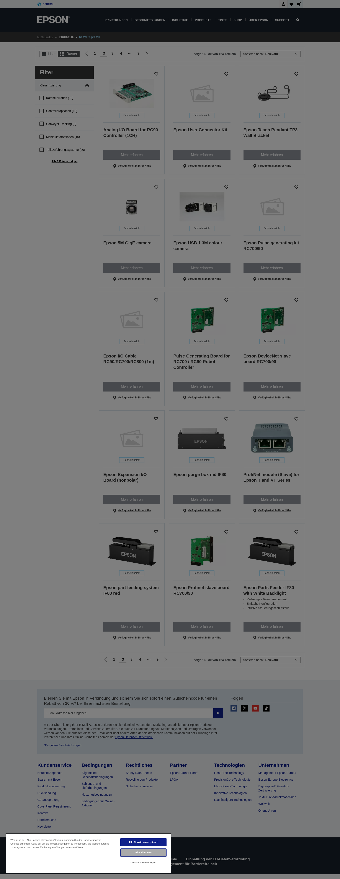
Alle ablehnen (143, 852)
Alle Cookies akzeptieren (143, 842)
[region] (88, 853)
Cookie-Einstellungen (143, 862)
